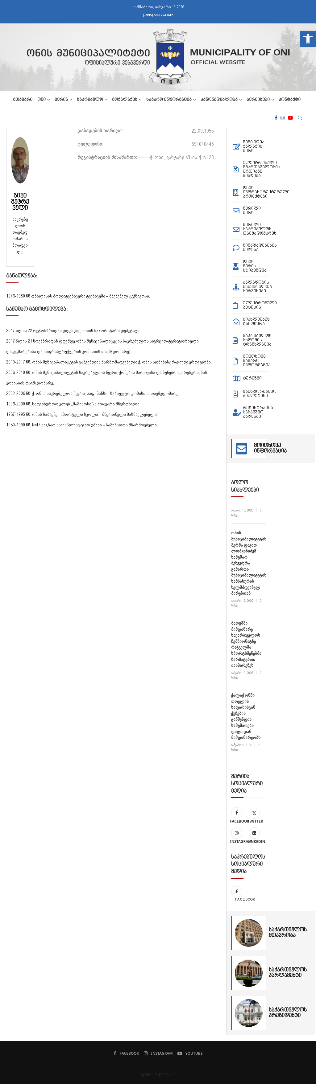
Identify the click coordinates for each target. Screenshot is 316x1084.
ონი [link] (41, 100)
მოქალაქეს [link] (124, 100)
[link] (308, 39)
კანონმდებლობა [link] (219, 100)
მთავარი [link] (22, 100)
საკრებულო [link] (90, 100)
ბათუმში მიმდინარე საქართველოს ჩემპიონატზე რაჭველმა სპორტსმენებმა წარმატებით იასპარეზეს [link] (246, 644)
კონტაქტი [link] (290, 100)
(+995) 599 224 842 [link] (158, 15)
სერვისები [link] (258, 100)
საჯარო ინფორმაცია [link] (169, 100)
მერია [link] (61, 100)
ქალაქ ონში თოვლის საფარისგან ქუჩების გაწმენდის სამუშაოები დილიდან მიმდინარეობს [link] (245, 716)
